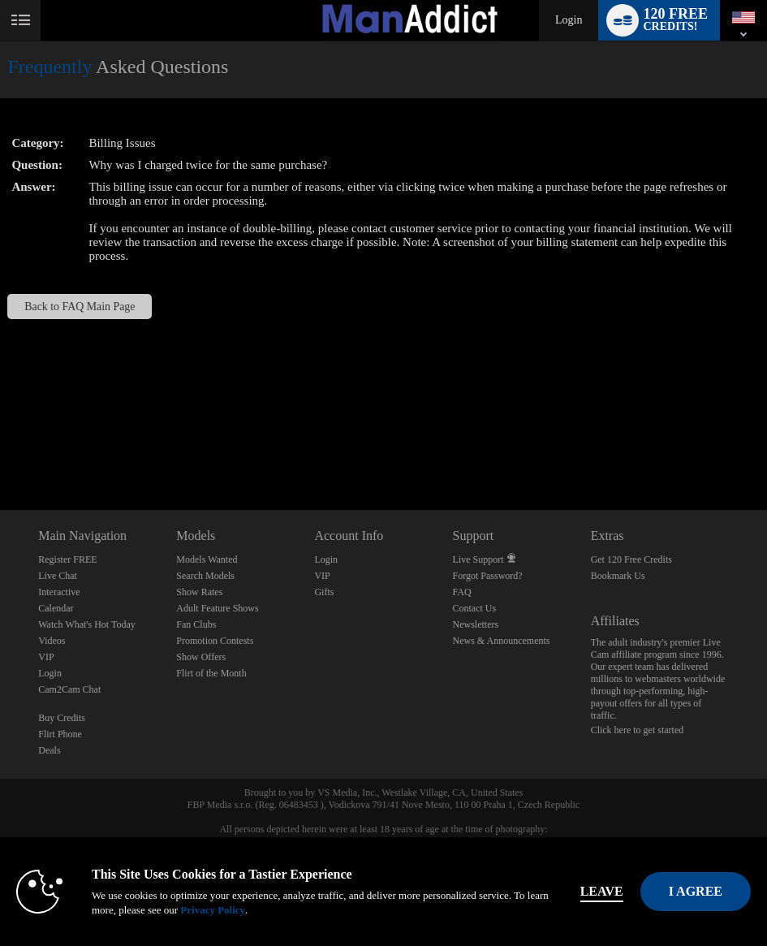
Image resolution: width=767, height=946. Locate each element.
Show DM (0, 449)
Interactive (59, 592)
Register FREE (67, 559)
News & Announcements (501, 640)
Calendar (55, 608)
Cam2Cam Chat (69, 689)
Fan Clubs (196, 624)
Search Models (205, 575)
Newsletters (476, 624)
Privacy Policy (212, 910)
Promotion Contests (214, 640)
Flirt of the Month (211, 673)
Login (568, 20)
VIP (46, 657)
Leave (601, 891)
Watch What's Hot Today (87, 624)
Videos (51, 640)
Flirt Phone (60, 734)
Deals (49, 750)
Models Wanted (206, 559)
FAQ (462, 592)
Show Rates (199, 592)
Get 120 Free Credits (631, 559)
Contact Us (475, 608)
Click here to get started (637, 730)
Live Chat (57, 575)
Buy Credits (61, 718)
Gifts (324, 592)
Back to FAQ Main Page (79, 306)
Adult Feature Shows (217, 608)
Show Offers (201, 657)
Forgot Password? (488, 575)
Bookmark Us (618, 575)
